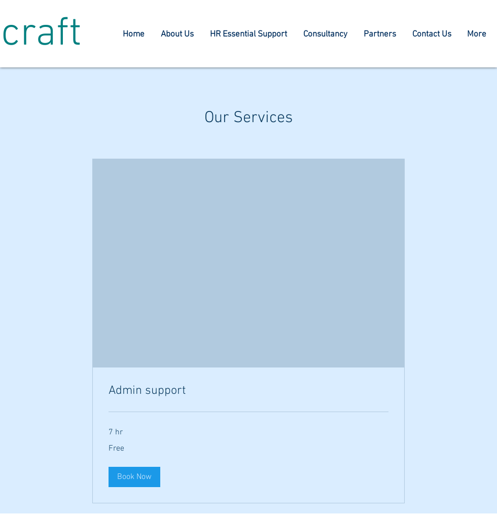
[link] (248, 391)
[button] (134, 477)
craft (41, 34)
